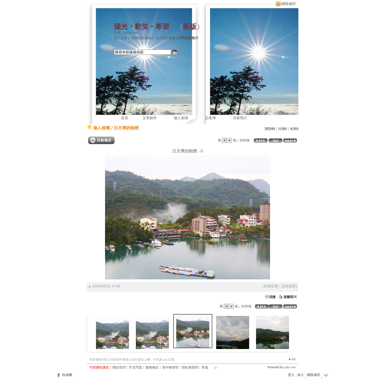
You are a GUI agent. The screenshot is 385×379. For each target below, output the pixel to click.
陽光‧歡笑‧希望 (141, 26)
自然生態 (271, 286)
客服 (205, 367)
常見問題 (135, 367)
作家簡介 (240, 118)
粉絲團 (67, 375)
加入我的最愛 (165, 38)
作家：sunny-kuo (126, 32)
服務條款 (152, 367)
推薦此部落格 (141, 38)
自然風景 (289, 286)
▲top (292, 359)
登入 (291, 375)
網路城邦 (288, 4)
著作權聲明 (170, 367)
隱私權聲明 (190, 367)
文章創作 (149, 118)
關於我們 (119, 367)
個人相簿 (181, 118)
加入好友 (120, 38)
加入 (300, 375)
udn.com (290, 367)
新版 (190, 26)
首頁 (124, 118)
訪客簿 (210, 118)
